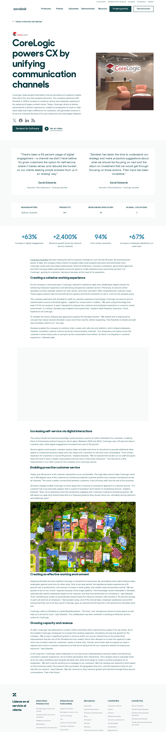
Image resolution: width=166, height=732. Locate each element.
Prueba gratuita (120, 9)
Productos (46, 9)
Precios (59, 9)
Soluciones (73, 9)
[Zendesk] (14, 698)
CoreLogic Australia (39, 260)
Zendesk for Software (27, 128)
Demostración (88, 9)
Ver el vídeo (56, 128)
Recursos (102, 9)
